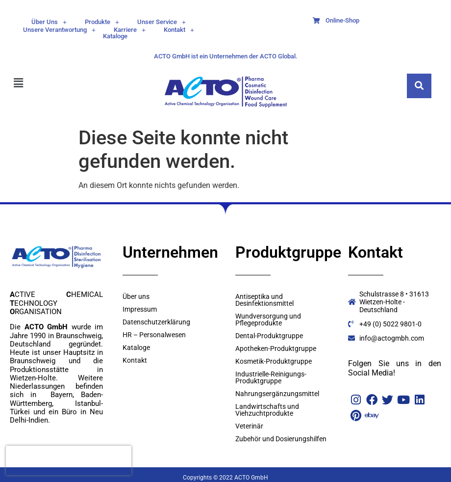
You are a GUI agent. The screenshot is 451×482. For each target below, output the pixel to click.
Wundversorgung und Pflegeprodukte (268, 319)
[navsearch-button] (419, 86)
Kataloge (115, 36)
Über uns (136, 296)
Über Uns (49, 22)
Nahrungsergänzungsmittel (277, 394)
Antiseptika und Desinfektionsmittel (264, 300)
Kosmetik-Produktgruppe (273, 361)
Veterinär (249, 426)
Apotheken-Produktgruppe (275, 348)
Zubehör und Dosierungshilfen (280, 439)
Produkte (102, 22)
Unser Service (161, 22)
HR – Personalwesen (154, 335)
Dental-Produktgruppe (269, 336)
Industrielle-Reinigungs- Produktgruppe (270, 377)
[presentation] (68, 460)
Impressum (140, 309)
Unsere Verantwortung (59, 30)
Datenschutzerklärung (156, 322)
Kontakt (179, 30)
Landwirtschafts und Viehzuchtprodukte (267, 409)
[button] (49, 22)
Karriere (130, 30)
